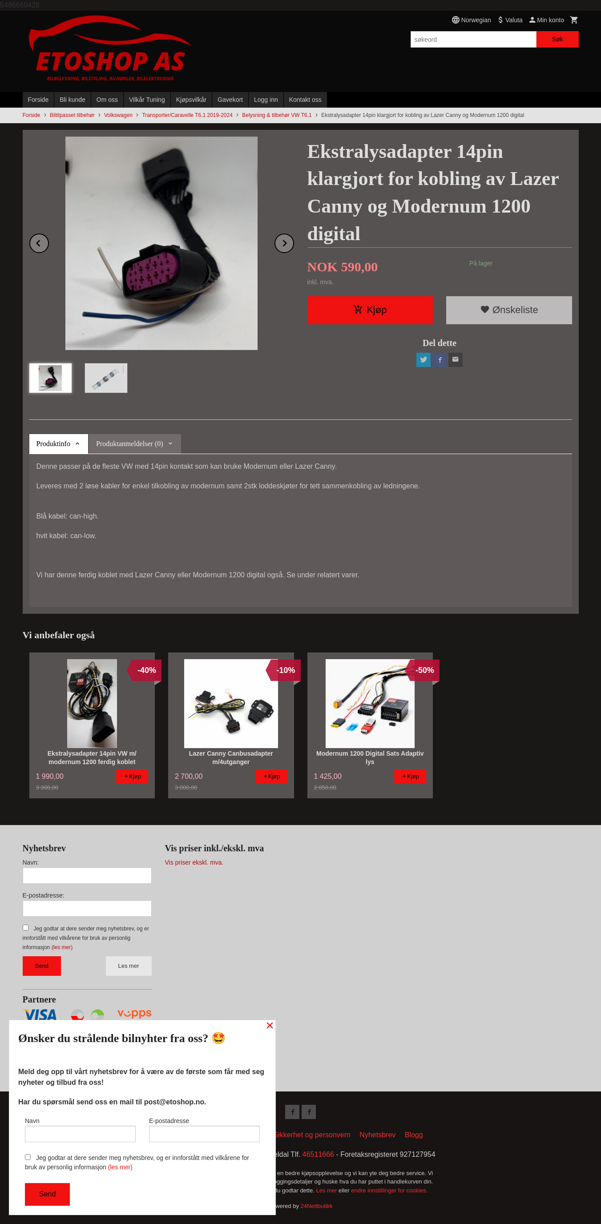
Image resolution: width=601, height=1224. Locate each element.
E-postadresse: (44, 895)
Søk (557, 39)
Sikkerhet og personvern (311, 1135)
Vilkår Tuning (147, 99)
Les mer (128, 965)
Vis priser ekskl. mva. (194, 862)
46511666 (318, 1154)
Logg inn (266, 99)
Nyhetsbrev (377, 1135)
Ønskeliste (509, 309)
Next (293, 241)
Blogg (414, 1135)
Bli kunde (72, 99)
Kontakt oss (305, 99)
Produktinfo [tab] (53, 443)
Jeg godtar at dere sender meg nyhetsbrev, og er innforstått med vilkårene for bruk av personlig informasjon (86, 938)
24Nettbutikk (317, 1206)
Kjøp (370, 309)
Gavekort (230, 99)
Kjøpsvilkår (191, 99)
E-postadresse (204, 1129)
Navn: (31, 862)
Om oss (107, 99)
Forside (38, 99)
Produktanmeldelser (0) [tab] (129, 443)
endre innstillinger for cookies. (389, 1190)
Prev (48, 241)
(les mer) (62, 947)
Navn (80, 1129)
